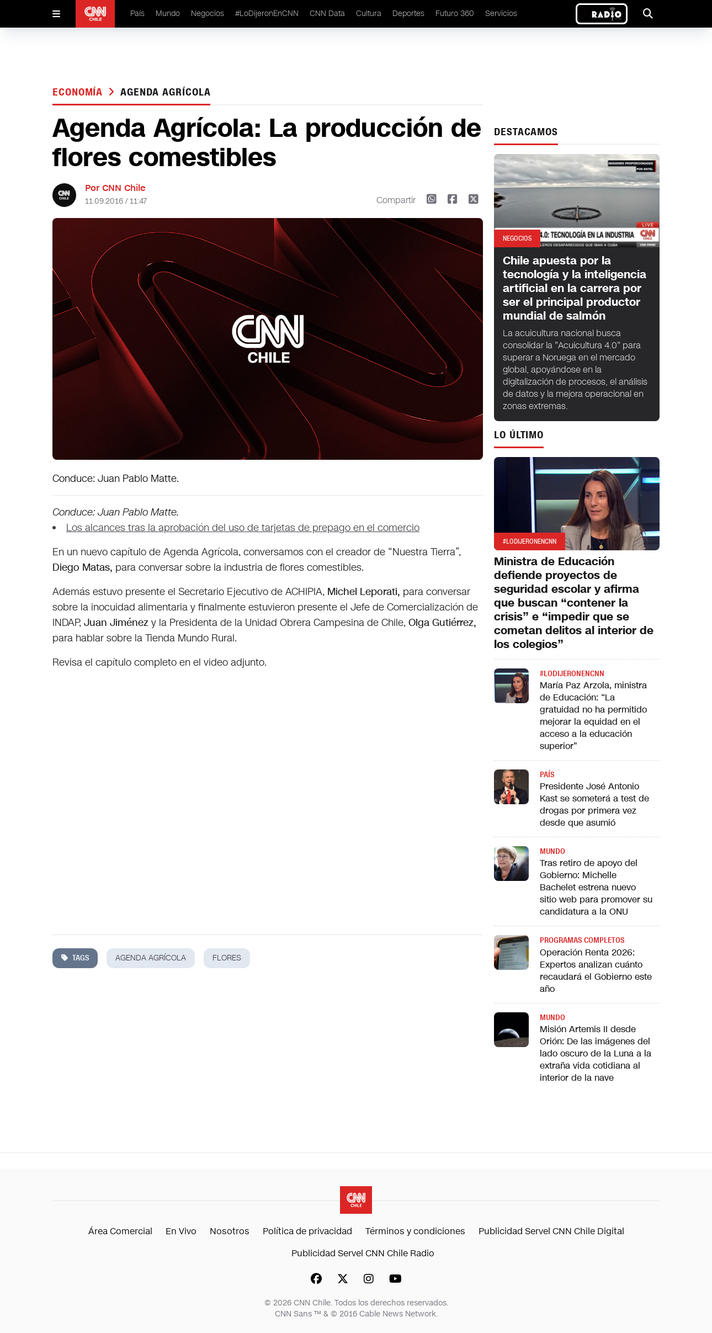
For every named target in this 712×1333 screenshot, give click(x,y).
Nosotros (229, 1231)
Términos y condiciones (415, 1231)
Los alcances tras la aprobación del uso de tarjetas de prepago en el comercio (242, 528)
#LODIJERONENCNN (572, 673)
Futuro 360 (454, 13)
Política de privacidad (307, 1231)
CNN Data (327, 13)
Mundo (168, 13)
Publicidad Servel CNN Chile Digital (551, 1231)
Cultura (368, 13)
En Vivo (181, 1231)
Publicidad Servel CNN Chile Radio (362, 1253)
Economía (79, 92)
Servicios (501, 13)
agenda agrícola (165, 92)
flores (226, 958)
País (137, 13)
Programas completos (582, 940)
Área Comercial (120, 1231)
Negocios (207, 13)
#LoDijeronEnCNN (267, 13)
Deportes (408, 13)
